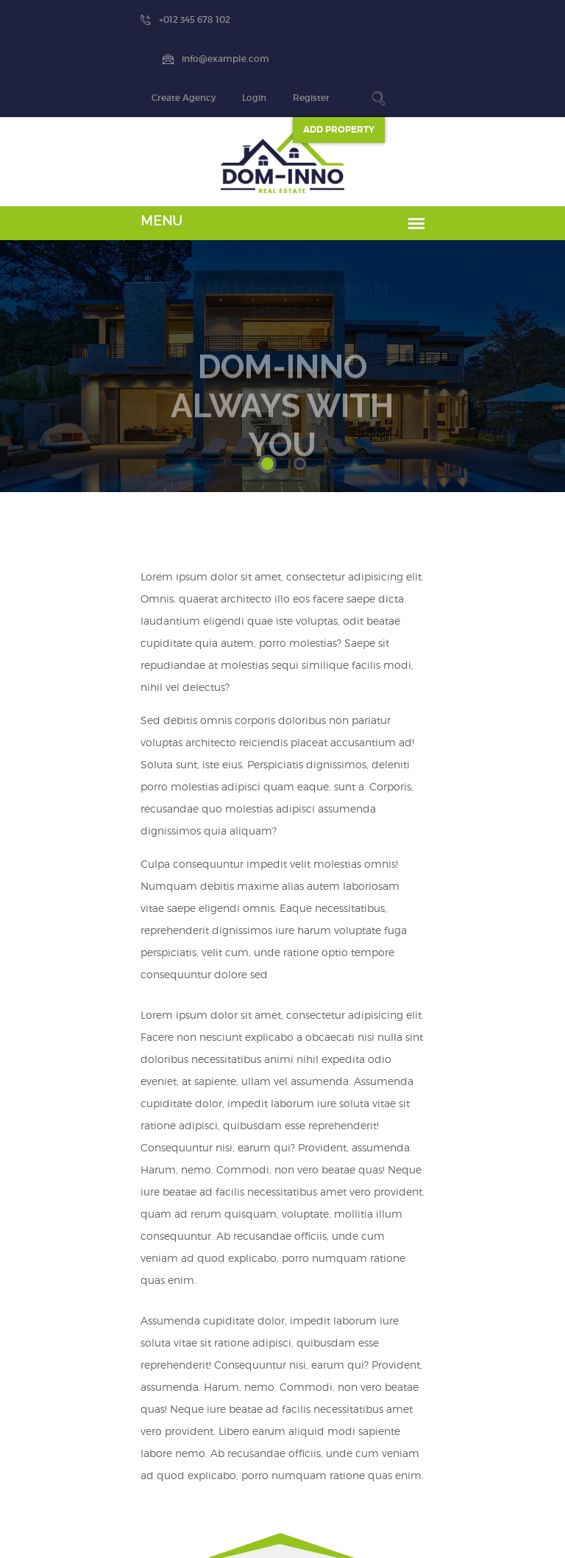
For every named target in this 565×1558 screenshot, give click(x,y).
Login (417, 19)
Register (473, 19)
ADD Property (501, 51)
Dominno (278, 1529)
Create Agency (346, 19)
